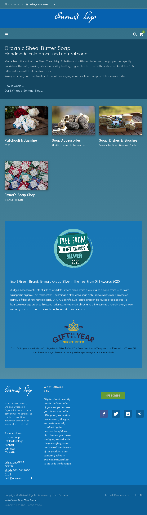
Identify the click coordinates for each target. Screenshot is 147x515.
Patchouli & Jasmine (21, 140)
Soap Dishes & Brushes (118, 140)
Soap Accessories (66, 140)
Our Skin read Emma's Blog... (24, 90)
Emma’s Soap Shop (20, 195)
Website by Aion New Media (21, 500)
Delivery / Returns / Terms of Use (23, 505)
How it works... (14, 86)
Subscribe (112, 395)
